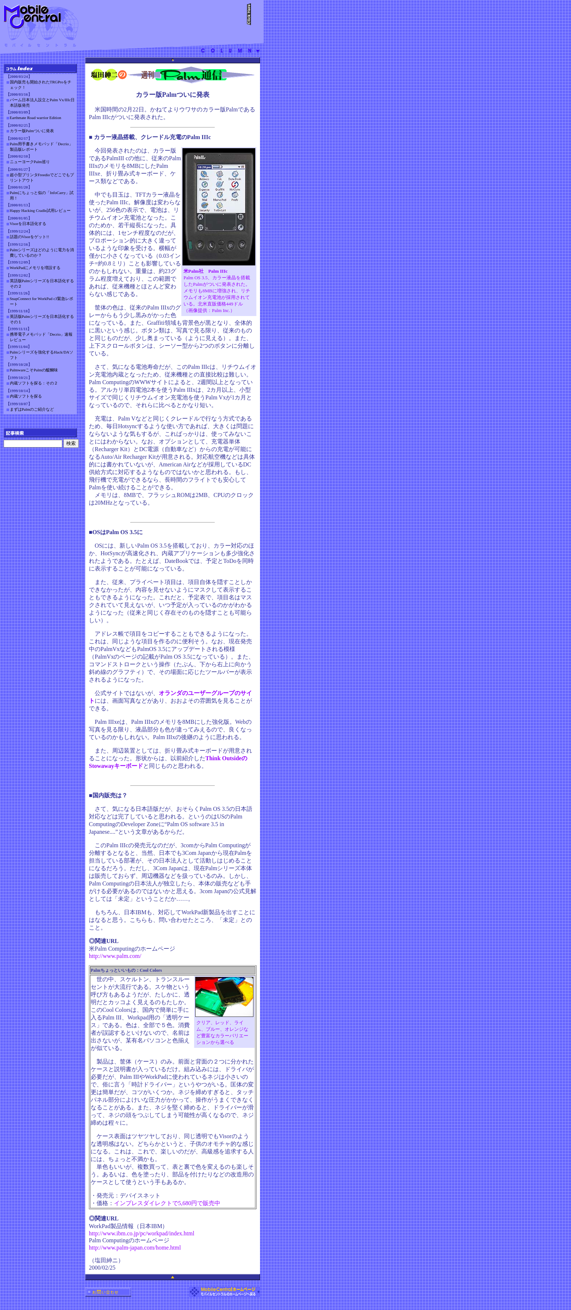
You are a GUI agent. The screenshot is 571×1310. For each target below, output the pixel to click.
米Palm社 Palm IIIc (206, 271)
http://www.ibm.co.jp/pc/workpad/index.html (141, 1233)
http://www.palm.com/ (115, 956)
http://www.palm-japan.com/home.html (135, 1247)
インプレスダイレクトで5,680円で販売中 (167, 1203)
